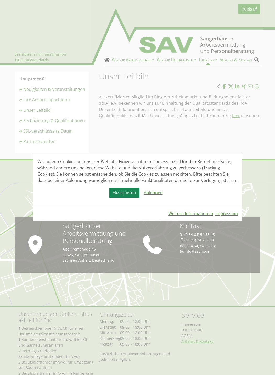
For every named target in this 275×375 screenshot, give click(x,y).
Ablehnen (153, 192)
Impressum (226, 213)
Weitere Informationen (190, 213)
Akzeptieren (124, 192)
